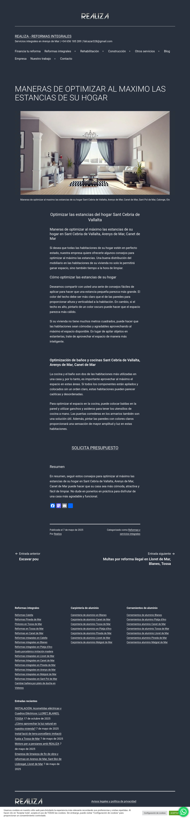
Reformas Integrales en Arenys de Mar (35, 669)
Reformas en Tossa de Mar (29, 628)
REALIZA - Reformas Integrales (43, 36)
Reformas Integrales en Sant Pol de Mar (36, 678)
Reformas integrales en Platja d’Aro (33, 646)
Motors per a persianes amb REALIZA (37, 743)
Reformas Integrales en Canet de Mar (34, 660)
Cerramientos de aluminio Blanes (144, 615)
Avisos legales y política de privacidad (113, 801)
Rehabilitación (89, 51)
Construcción (117, 51)
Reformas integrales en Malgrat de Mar (35, 674)
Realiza (58, 533)
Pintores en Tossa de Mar (28, 624)
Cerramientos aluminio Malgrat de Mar (147, 642)
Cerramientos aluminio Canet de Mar (146, 624)
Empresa (21, 58)
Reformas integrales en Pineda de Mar (35, 665)
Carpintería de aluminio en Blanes (89, 615)
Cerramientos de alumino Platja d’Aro (146, 619)
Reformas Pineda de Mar (28, 619)
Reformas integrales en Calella (31, 637)
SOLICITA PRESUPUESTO (95, 447)
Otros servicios (145, 51)
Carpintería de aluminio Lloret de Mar (90, 637)
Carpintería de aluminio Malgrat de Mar (91, 642)
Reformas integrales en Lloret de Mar (34, 656)
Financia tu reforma (28, 51)
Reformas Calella (24, 615)
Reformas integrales (58, 51)
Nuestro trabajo (40, 58)
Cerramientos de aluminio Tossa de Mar (148, 628)
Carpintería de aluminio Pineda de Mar (91, 633)
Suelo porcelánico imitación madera (34, 651)
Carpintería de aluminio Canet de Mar (90, 619)
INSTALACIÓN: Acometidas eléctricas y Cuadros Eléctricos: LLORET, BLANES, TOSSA (38, 713)
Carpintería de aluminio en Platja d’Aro (91, 628)
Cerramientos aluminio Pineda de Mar (147, 637)
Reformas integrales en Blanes (31, 642)
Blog (167, 51)
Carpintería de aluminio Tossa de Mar (91, 624)
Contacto (66, 58)
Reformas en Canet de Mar (29, 633)
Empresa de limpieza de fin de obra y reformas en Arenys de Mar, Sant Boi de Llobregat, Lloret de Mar (38, 759)
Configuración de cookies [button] (155, 813)
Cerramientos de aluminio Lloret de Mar (148, 633)
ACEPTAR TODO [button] (178, 813)
